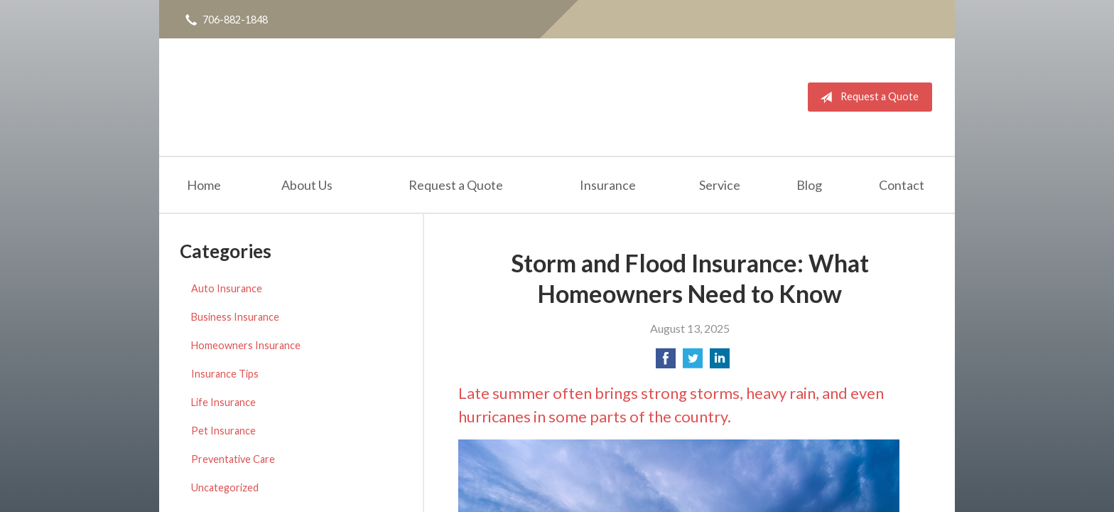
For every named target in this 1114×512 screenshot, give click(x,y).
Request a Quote (866, 97)
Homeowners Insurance (246, 345)
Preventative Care (233, 459)
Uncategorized (225, 487)
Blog (809, 185)
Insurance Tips (225, 374)
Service (719, 185)
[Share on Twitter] (693, 362)
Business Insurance (235, 317)
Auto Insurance (226, 288)
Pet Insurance (223, 431)
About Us (306, 185)
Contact (901, 185)
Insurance (608, 185)
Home (204, 185)
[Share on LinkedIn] (720, 362)
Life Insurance (223, 402)
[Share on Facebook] (666, 362)
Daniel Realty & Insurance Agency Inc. (253, 97)
